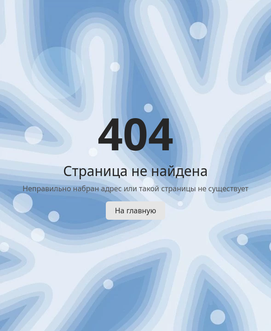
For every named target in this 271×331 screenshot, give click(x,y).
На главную (135, 210)
